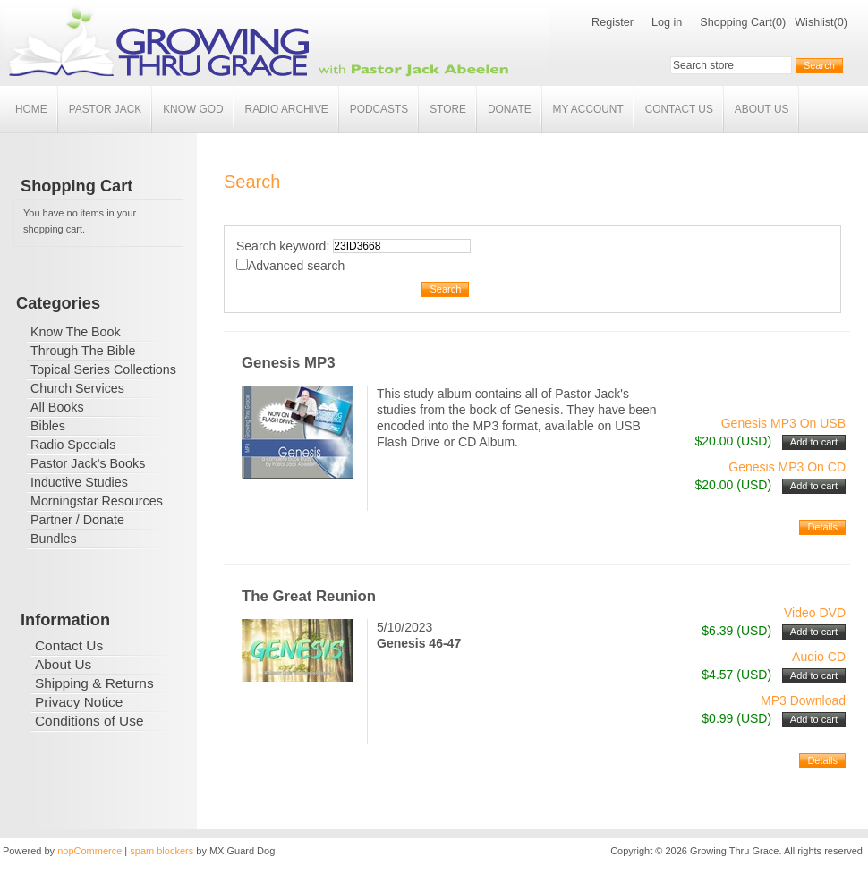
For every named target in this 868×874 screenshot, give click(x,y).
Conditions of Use (89, 720)
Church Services (77, 388)
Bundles (53, 538)
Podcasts (379, 109)
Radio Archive (286, 109)
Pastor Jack (105, 109)
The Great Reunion (309, 596)
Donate (510, 109)
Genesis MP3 (288, 362)
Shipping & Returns (94, 683)
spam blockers (161, 850)
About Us (762, 109)
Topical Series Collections (103, 369)
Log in (666, 22)
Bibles (47, 426)
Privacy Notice (79, 701)
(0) (779, 22)
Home (31, 109)
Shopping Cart (736, 22)
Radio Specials (72, 444)
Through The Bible (82, 351)
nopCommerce (89, 850)
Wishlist (814, 22)
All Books (57, 407)
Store (448, 109)
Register (612, 22)
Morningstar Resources (96, 501)
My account (588, 109)
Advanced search (296, 266)
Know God (193, 109)
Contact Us (679, 109)
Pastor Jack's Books (87, 463)
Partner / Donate (77, 520)
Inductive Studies (79, 482)
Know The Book (75, 332)
